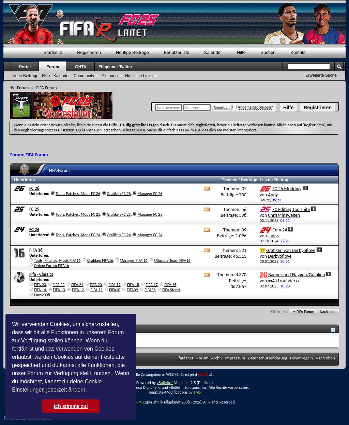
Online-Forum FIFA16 (51, 265)
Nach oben (328, 312)
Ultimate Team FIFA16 (172, 260)
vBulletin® (165, 382)
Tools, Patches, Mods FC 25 (78, 214)
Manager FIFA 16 (134, 260)
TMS (197, 392)
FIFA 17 (152, 284)
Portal (25, 67)
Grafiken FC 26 (119, 193)
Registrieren (318, 107)
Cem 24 (279, 230)
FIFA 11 (97, 289)
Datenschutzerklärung (267, 357)
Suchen (268, 52)
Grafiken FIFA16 (100, 260)
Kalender (213, 52)
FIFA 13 (59, 289)
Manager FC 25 (149, 214)
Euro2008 (42, 295)
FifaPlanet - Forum (192, 357)
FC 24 (34, 229)
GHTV (80, 67)
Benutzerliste (176, 52)
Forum (52, 67)
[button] (89, 390)
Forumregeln (301, 357)
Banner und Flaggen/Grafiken (296, 275)
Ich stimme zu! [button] (71, 406)
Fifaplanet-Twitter (115, 67)
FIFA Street (171, 289)
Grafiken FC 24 (119, 234)
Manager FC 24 (149, 234)
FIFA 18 (133, 284)
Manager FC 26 (149, 193)
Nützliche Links (139, 75)
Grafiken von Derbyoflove (290, 250)
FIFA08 (150, 289)
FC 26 (34, 188)
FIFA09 (132, 289)
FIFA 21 (77, 284)
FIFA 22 (58, 284)
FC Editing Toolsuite (291, 209)
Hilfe (288, 107)
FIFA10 (114, 289)
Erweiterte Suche (321, 75)
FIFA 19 (114, 284)
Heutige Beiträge (132, 52)
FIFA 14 (40, 289)
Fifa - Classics (41, 274)
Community (84, 75)
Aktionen (110, 75)
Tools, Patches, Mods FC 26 (78, 193)
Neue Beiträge (25, 75)
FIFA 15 (170, 284)
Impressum (235, 357)
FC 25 (34, 209)
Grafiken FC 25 (119, 214)
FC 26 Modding (287, 189)
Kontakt (297, 52)
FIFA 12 (78, 289)
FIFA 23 (40, 284)
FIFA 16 (36, 250)
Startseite (53, 52)
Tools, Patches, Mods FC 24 (78, 234)
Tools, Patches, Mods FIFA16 (57, 260)
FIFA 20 (96, 284)
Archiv (217, 357)
